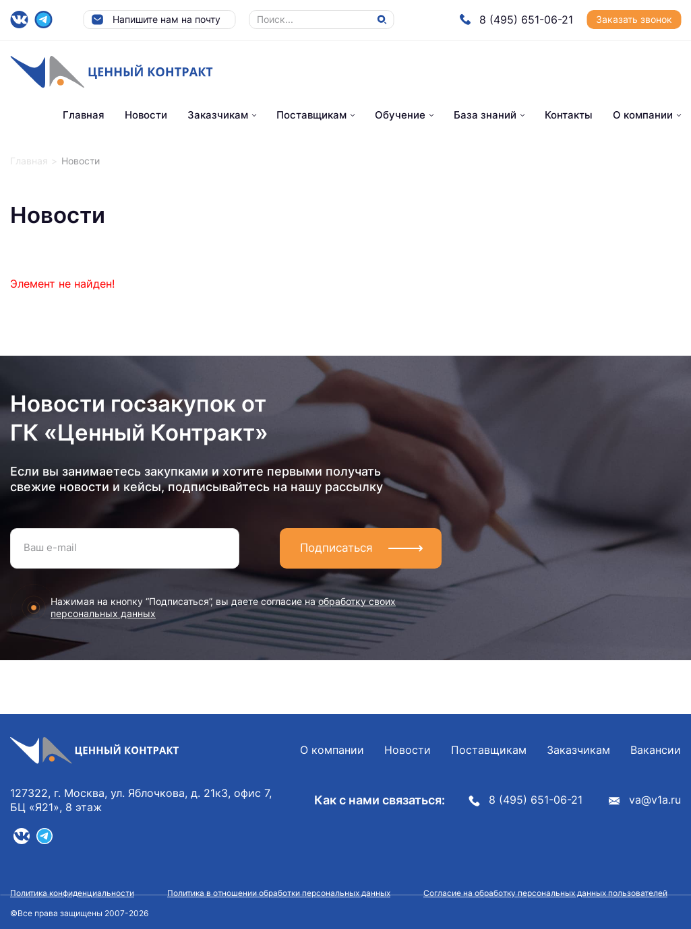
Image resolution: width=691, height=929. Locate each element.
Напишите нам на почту (155, 19)
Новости (146, 114)
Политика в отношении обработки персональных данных (278, 893)
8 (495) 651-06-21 (516, 19)
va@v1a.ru (645, 800)
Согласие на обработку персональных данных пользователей (545, 893)
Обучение (400, 114)
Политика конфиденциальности (72, 893)
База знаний (485, 114)
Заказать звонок (634, 19)
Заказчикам (217, 114)
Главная (83, 114)
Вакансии (655, 750)
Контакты (569, 114)
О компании (643, 114)
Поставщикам (311, 114)
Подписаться (336, 547)
